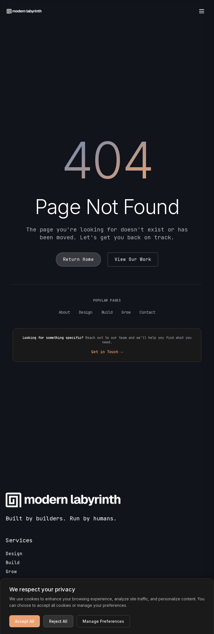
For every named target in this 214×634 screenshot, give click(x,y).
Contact (147, 312)
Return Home (78, 259)
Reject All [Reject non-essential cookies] (58, 621)
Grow (126, 312)
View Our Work (133, 259)
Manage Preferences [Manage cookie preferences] (103, 621)
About (64, 312)
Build (107, 312)
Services (19, 540)
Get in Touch (107, 352)
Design (85, 312)
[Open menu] (201, 11)
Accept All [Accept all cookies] (24, 621)
